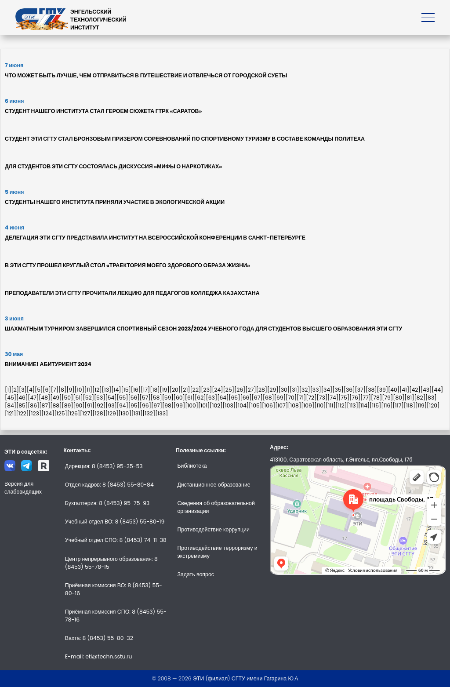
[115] (375, 405)
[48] (44, 397)
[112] (341, 405)
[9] (70, 389)
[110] (320, 405)
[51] (78, 397)
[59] (168, 397)
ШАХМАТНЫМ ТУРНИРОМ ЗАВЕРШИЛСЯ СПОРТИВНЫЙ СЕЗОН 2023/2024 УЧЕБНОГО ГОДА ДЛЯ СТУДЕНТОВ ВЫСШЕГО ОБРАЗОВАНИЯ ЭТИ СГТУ (203, 328)
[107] (281, 405)
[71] (301, 397)
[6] (47, 389)
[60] (179, 397)
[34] (327, 389)
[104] (242, 405)
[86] (33, 405)
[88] (56, 405)
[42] (414, 389)
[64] (223, 397)
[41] (404, 389)
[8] (62, 389)
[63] (212, 397)
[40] (393, 389)
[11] (88, 389)
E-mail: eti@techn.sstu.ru (98, 656)
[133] (161, 413)
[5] (39, 389)
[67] (257, 397)
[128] (98, 413)
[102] (216, 405)
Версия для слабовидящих (23, 487)
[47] (33, 397)
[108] (294, 405)
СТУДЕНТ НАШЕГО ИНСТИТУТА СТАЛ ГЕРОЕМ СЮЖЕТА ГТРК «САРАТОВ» (103, 111)
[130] (124, 413)
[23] (206, 389)
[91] (89, 405)
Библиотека (192, 465)
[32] (304, 389)
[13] (107, 389)
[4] (31, 389)
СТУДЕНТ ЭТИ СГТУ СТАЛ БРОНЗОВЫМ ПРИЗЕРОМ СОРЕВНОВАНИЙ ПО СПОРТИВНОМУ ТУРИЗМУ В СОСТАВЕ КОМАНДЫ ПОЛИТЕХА (185, 138)
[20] (175, 389)
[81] (409, 397)
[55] (122, 397)
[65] (234, 397)
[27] (250, 389)
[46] (22, 397)
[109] (307, 405)
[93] (111, 405)
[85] (22, 405)
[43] (426, 389)
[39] (382, 389)
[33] (315, 389)
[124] (47, 413)
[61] (190, 397)
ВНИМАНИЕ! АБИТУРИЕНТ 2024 (48, 364)
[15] (126, 389)
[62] (200, 397)
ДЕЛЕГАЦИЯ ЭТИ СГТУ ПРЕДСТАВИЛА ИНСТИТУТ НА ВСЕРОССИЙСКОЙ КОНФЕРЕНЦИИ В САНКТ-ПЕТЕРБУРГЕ (155, 237)
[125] (60, 413)
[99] (179, 405)
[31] (294, 389)
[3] (23, 389)
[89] (67, 405)
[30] (284, 389)
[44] (437, 389)
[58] (156, 397)
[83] (431, 397)
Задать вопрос (195, 574)
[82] (419, 397)
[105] (255, 405)
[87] (44, 405)
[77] (365, 397)
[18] (155, 389)
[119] (421, 405)
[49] (56, 397)
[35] (338, 389)
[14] (116, 389)
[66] (245, 397)
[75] (343, 397)
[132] (148, 413)
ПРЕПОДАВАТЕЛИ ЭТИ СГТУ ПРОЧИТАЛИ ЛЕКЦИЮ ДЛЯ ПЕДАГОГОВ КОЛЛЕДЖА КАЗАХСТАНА (132, 293)
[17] (145, 389)
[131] (137, 413)
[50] (67, 397)
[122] (22, 413)
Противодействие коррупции (213, 529)
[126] (73, 413)
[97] (156, 405)
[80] (398, 397)
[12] (97, 389)
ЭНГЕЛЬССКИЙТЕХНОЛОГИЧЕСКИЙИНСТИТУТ (98, 19)
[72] (311, 397)
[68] (268, 397)
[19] (164, 389)
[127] (86, 413)
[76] (354, 397)
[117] (397, 405)
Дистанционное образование (213, 484)
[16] (136, 389)
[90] (78, 405)
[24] (217, 389)
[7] (54, 389)
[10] (79, 389)
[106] (268, 405)
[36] (349, 389)
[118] (409, 405)
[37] (360, 389)
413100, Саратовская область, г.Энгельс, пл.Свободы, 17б (341, 459)
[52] (88, 397)
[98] (168, 405)
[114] (364, 405)
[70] (291, 397)
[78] (376, 397)
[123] (35, 413)
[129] (111, 413)
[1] (8, 389)
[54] (110, 397)
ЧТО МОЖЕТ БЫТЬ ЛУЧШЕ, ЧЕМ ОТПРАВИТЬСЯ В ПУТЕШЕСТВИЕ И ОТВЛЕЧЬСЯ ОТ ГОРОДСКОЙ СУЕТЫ (146, 75)
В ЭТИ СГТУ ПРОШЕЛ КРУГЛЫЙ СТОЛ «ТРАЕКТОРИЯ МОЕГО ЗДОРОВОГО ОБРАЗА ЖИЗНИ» (127, 265)
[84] (10, 405)
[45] (10, 397)
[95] (134, 405)
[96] (145, 405)
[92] (99, 405)
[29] (272, 389)
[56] (133, 397)
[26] (239, 389)
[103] (229, 405)
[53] (99, 397)
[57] (145, 397)
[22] (195, 389)
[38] (371, 389)
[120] (433, 405)
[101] (204, 405)
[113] (352, 405)
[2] (15, 389)
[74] (332, 397)
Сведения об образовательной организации (215, 507)
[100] (191, 405)
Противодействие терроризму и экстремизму (217, 552)
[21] (185, 389)
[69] (280, 397)
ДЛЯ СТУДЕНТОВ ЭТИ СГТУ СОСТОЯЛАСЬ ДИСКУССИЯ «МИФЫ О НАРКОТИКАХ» (113, 166)
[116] (386, 405)
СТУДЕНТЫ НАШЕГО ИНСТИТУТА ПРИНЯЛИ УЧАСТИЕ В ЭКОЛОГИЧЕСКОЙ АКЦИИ (115, 202)
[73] (321, 397)
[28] (261, 389)
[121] (10, 413)
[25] (228, 389)
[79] (387, 397)
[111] (330, 405)
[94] (122, 405)
